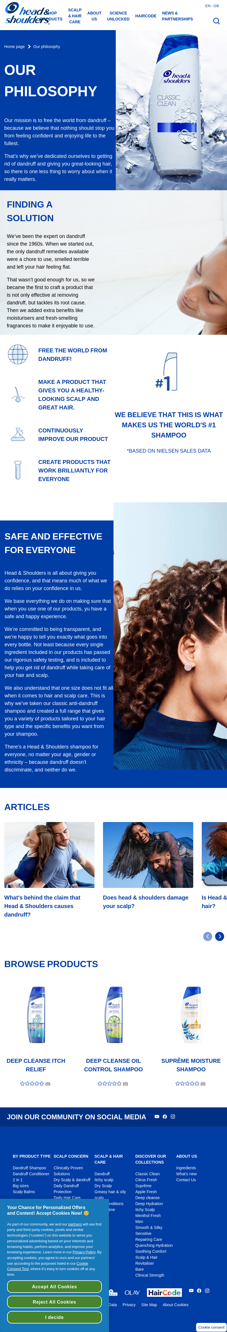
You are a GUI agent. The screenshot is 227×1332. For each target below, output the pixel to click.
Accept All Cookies (54, 1286)
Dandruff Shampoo (29, 1168)
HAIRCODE (146, 15)
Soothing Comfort (150, 1251)
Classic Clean (147, 1174)
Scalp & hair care (74, 15)
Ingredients (186, 1168)
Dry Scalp (103, 1185)
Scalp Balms (24, 1191)
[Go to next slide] (219, 936)
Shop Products (51, 16)
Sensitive (143, 1233)
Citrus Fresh (146, 1180)
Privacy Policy (84, 1252)
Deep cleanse (147, 1197)
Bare (139, 1269)
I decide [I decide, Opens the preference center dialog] (54, 1317)
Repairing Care (148, 1239)
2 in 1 (17, 1180)
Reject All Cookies (54, 1302)
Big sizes (21, 1185)
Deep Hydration (149, 1203)
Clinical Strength (149, 1275)
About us (94, 16)
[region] (54, 1265)
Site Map (149, 1304)
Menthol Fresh (148, 1215)
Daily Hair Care (67, 1197)
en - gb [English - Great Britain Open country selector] (212, 5)
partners (75, 1224)
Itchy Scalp (145, 1209)
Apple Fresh (146, 1191)
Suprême (143, 1185)
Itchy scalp (103, 1180)
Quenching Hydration (154, 1245)
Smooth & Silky (148, 1227)
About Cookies (175, 1304)
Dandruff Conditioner (31, 1174)
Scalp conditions (108, 1203)
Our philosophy (46, 46)
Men (139, 1221)
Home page (14, 46)
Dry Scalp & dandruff (72, 1180)
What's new (186, 1174)
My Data (109, 1304)
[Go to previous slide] (207, 936)
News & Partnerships (177, 16)
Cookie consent (211, 1327)
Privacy (129, 1304)
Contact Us (186, 1180)
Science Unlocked (118, 16)
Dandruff (102, 1174)
